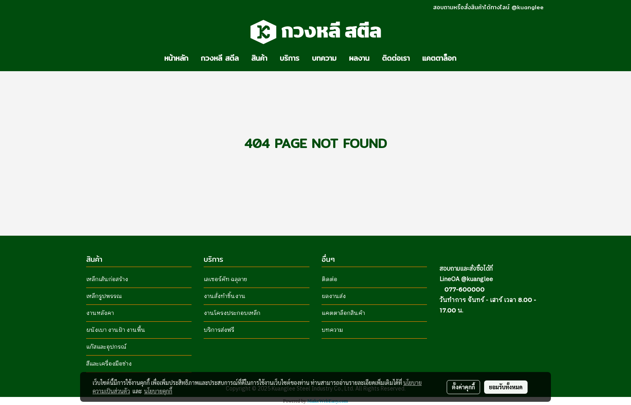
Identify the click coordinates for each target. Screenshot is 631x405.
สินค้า (259, 58)
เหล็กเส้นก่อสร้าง (107, 279)
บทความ (324, 58)
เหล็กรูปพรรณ (104, 296)
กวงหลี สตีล (220, 58)
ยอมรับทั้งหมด (506, 387)
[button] (469, 58)
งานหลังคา (100, 313)
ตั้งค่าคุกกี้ (463, 387)
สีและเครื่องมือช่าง (109, 363)
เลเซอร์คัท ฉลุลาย (225, 279)
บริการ (289, 58)
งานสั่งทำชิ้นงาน (224, 296)
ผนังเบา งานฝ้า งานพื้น (115, 330)
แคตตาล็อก (439, 58)
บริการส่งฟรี (219, 330)
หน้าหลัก (176, 58)
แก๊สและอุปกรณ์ (106, 347)
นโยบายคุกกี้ (158, 391)
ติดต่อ (329, 279)
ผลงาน (359, 58)
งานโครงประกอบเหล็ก (232, 313)
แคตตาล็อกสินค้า (343, 313)
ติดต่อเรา (396, 58)
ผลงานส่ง (334, 296)
